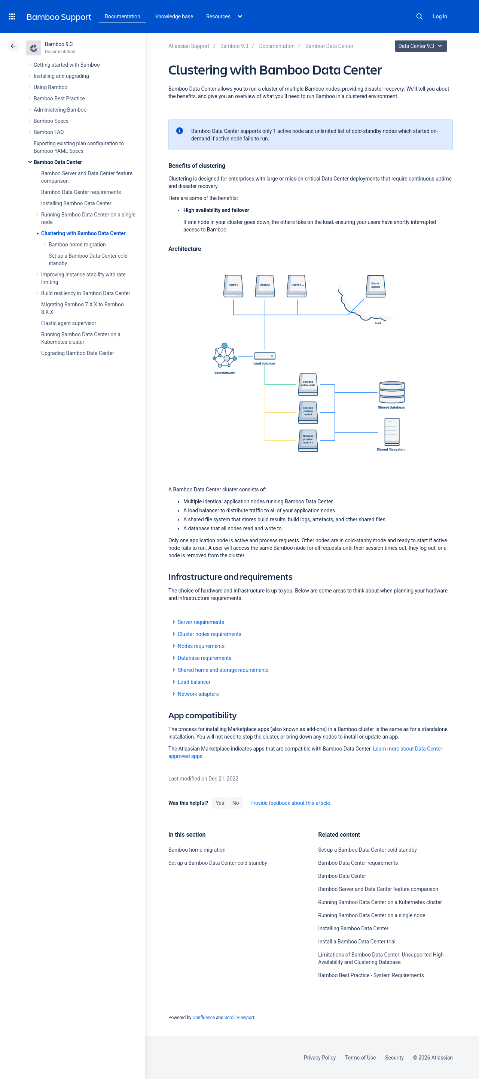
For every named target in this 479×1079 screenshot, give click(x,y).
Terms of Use (360, 1058)
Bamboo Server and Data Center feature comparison (378, 889)
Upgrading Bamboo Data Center (77, 353)
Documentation (122, 16)
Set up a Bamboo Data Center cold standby (217, 863)
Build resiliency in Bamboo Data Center (85, 293)
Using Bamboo (50, 87)
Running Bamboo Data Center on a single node (371, 915)
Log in (440, 16)
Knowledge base (174, 16)
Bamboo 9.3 (59, 44)
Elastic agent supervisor (68, 323)
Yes (220, 803)
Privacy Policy (320, 1058)
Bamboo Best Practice (59, 98)
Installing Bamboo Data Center (76, 203)
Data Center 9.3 (422, 46)
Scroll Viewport (239, 1017)
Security (394, 1058)
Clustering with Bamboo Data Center (83, 233)
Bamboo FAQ (49, 132)
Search (419, 16)
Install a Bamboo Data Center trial (357, 942)
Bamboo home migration (77, 245)
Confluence (203, 1017)
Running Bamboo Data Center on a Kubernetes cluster (380, 902)
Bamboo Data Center (58, 162)
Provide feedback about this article (290, 803)
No (235, 803)
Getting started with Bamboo (67, 65)
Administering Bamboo (60, 110)
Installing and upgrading (61, 76)
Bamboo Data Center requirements (81, 192)
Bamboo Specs (51, 121)
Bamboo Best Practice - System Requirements (371, 975)
